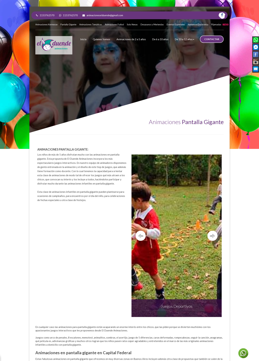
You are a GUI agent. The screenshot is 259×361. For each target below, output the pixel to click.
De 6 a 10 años (160, 39)
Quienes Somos (101, 39)
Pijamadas (216, 24)
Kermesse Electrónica (198, 24)
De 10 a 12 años (184, 39)
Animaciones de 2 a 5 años (131, 39)
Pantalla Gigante (68, 24)
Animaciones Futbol (114, 24)
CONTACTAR (211, 39)
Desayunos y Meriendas (152, 24)
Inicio (83, 39)
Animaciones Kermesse (46, 24)
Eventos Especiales (176, 24)
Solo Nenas (132, 24)
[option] (176, 236)
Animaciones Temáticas (90, 24)
